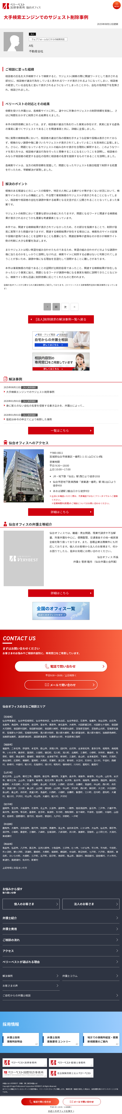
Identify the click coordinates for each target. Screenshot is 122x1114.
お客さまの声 (10, 985)
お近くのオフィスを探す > (61, 1111)
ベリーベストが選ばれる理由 (21, 962)
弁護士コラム (70, 976)
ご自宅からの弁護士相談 (16, 995)
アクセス (8, 951)
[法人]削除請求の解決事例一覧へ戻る (61, 319)
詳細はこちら (60, 512)
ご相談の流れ (11, 940)
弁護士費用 (10, 929)
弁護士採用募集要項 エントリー (59, 1039)
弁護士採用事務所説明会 (14, 1039)
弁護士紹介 (10, 918)
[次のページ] (74, 307)
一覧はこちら (60, 430)
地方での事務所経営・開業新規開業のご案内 (103, 1039)
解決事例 (8, 976)
